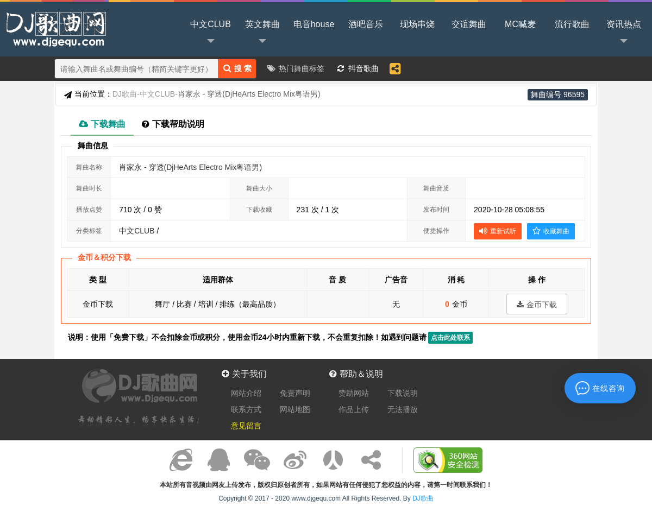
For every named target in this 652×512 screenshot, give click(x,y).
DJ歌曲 (54, 28)
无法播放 (402, 409)
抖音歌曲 (363, 68)
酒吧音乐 (365, 24)
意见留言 (246, 425)
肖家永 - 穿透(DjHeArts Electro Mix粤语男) (190, 167)
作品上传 (353, 409)
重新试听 (497, 230)
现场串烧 (417, 24)
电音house (314, 24)
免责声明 (295, 393)
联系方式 (246, 409)
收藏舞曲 (550, 230)
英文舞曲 (262, 33)
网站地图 (295, 409)
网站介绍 (246, 393)
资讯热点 (623, 33)
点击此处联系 (450, 338)
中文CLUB (210, 33)
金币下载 (537, 304)
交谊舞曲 (469, 24)
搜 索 (237, 68)
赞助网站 (353, 393)
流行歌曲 (572, 24)
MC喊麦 (520, 24)
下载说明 (402, 393)
